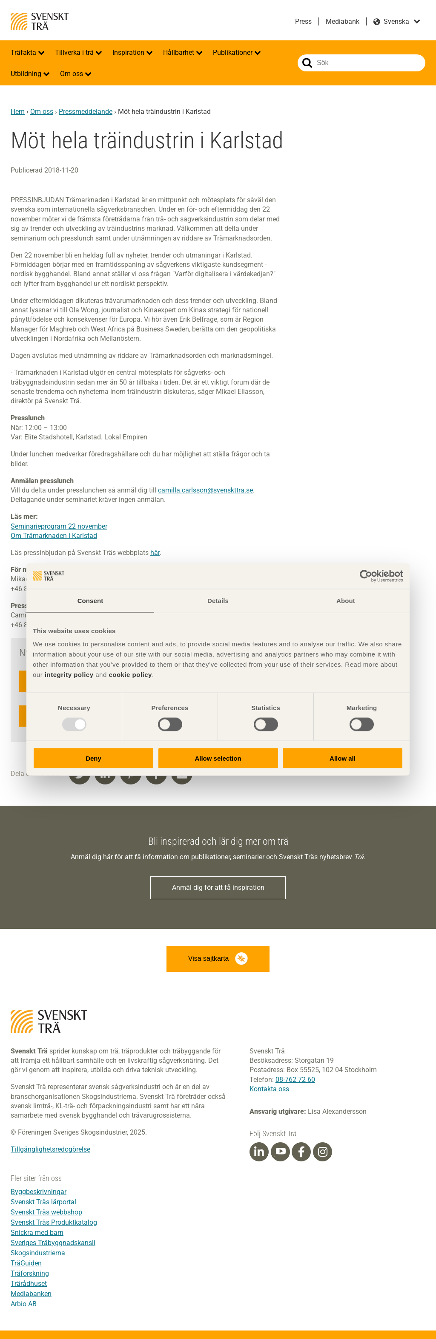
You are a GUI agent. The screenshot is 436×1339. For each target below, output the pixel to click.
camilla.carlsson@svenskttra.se (205, 490)
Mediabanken (31, 1294)
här (155, 553)
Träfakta (24, 52)
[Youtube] (280, 1152)
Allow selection (218, 758)
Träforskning (30, 1273)
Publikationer (233, 52)
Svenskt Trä (40, 21)
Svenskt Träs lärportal (43, 1202)
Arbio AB (24, 1304)
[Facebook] (301, 1152)
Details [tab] (218, 600)
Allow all (343, 758)
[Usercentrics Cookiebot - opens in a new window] (366, 575)
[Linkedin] (259, 1152)
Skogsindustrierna (38, 1253)
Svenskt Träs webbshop (46, 1212)
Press (303, 21)
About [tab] (345, 600)
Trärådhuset (29, 1284)
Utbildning (27, 74)
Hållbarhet (179, 52)
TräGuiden (26, 1263)
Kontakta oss (269, 1089)
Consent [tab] (90, 600)
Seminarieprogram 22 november (59, 526)
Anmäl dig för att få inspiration (218, 887)
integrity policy (69, 674)
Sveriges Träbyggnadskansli (53, 1243)
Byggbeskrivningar (38, 1192)
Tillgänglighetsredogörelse (50, 1150)
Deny (93, 758)
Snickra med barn (37, 1233)
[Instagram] (322, 1152)
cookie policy (130, 674)
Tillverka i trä (75, 52)
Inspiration (129, 52)
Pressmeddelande (85, 112)
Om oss (72, 74)
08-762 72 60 (295, 1080)
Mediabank (342, 21)
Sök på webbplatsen (307, 62)
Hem (18, 112)
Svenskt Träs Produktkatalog (54, 1222)
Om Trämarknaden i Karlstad (54, 536)
